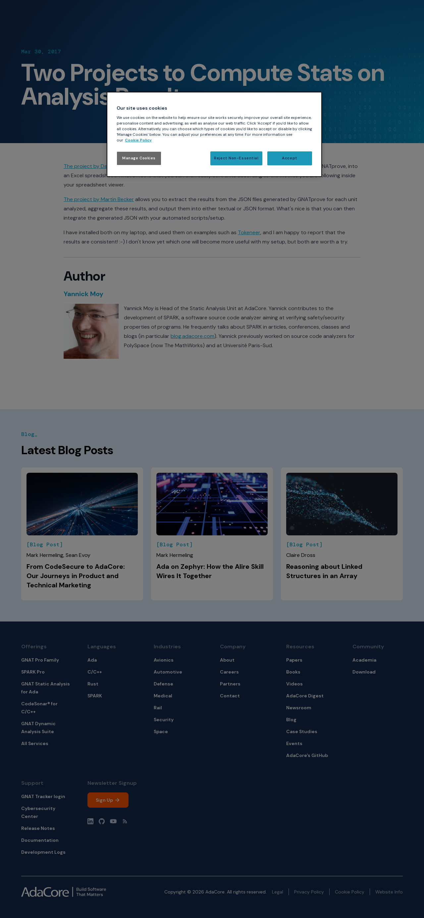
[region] (214, 134)
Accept (289, 158)
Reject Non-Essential (236, 158)
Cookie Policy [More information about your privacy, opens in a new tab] (138, 140)
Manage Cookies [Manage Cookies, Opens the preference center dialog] (139, 158)
